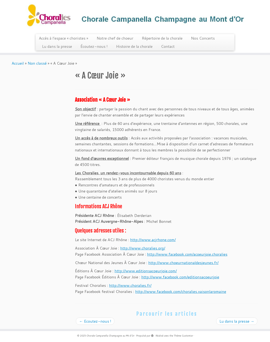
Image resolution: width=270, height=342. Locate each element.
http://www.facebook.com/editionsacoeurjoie (180, 277)
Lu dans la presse (57, 46)
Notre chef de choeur (115, 38)
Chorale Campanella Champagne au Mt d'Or (110, 335)
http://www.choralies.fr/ (130, 285)
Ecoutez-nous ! (95, 321)
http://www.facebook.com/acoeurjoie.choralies (187, 254)
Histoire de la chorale (134, 46)
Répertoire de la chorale (162, 38)
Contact (168, 46)
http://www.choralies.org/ (142, 248)
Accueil (18, 63)
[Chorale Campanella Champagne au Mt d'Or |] (135, 16)
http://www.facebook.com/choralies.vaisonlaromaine (180, 291)
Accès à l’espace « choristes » (63, 38)
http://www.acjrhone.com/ (153, 239)
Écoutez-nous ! (94, 46)
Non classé (37, 63)
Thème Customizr (183, 335)
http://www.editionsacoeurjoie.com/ (146, 271)
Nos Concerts (203, 38)
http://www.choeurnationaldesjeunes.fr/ (183, 262)
